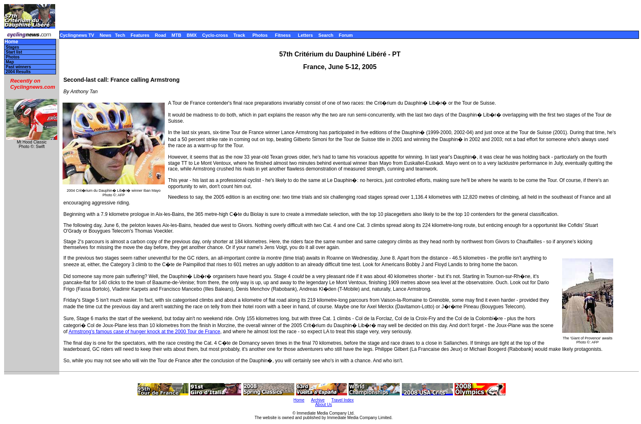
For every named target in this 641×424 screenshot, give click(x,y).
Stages (12, 47)
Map (10, 62)
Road (160, 35)
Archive (318, 400)
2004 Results (18, 72)
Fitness (283, 35)
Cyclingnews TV (77, 35)
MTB (177, 35)
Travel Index (343, 400)
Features (140, 35)
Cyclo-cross (215, 35)
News (106, 35)
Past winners (18, 67)
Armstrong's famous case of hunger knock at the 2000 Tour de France (144, 331)
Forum (346, 35)
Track (239, 35)
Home (11, 42)
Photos (259, 35)
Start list (14, 52)
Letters (305, 35)
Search (326, 35)
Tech (120, 35)
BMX (192, 35)
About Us (323, 404)
